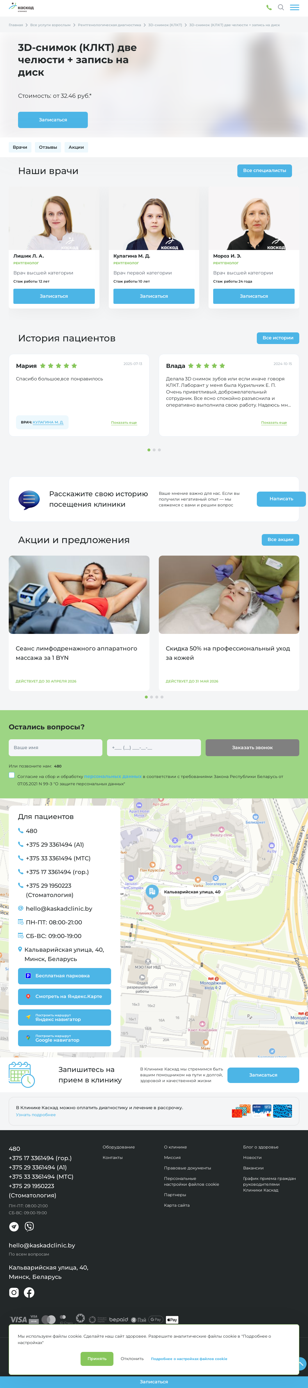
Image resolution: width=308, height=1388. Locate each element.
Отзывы (48, 147)
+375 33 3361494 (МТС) (58, 858)
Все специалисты (262, 170)
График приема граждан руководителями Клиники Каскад (269, 1184)
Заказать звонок (252, 747)
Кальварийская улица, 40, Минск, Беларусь (64, 954)
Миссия (172, 1157)
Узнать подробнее (36, 1114)
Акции (76, 147)
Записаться (54, 296)
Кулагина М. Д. (48, 422)
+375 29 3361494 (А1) (55, 844)
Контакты (113, 1157)
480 (58, 766)
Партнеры (175, 1194)
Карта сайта (177, 1205)
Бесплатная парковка (57, 975)
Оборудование (119, 1146)
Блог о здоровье (261, 1146)
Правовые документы (187, 1167)
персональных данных (113, 776)
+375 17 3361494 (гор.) (57, 871)
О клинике (175, 1146)
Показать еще (124, 423)
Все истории (278, 337)
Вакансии (253, 1167)
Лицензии (73, 1344)
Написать (265, 498)
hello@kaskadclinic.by (59, 908)
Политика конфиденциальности (33, 1344)
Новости (252, 1157)
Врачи (20, 147)
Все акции (280, 539)
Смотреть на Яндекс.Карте (63, 996)
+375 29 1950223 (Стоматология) (50, 890)
